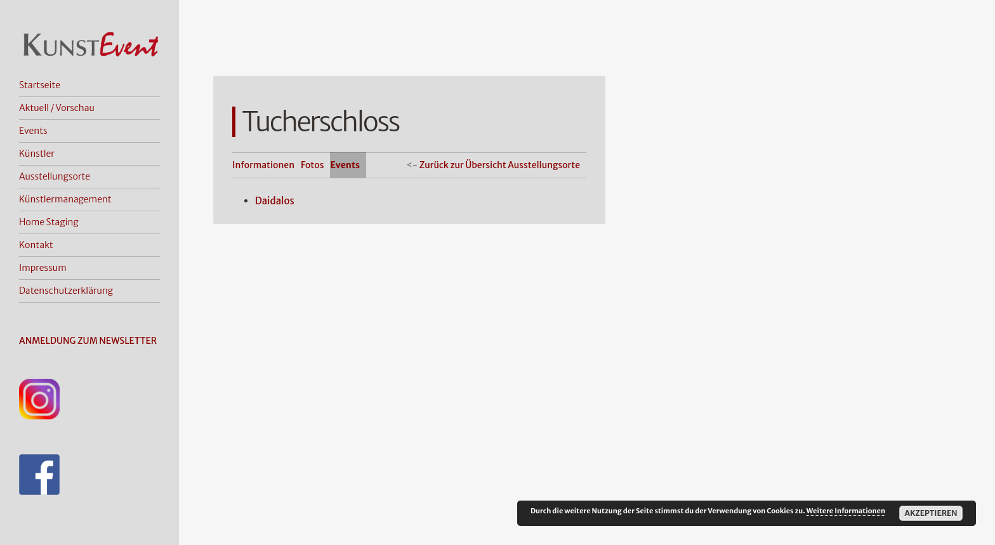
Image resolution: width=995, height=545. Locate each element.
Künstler (37, 153)
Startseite (39, 85)
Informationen (263, 165)
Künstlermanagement (65, 199)
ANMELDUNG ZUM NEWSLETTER (88, 340)
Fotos (312, 165)
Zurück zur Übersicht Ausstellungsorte (499, 165)
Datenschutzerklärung (66, 290)
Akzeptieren (930, 513)
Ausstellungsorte (54, 176)
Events (33, 130)
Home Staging (49, 222)
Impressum (43, 267)
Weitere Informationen (846, 510)
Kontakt (36, 245)
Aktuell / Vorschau (57, 108)
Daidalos (274, 201)
